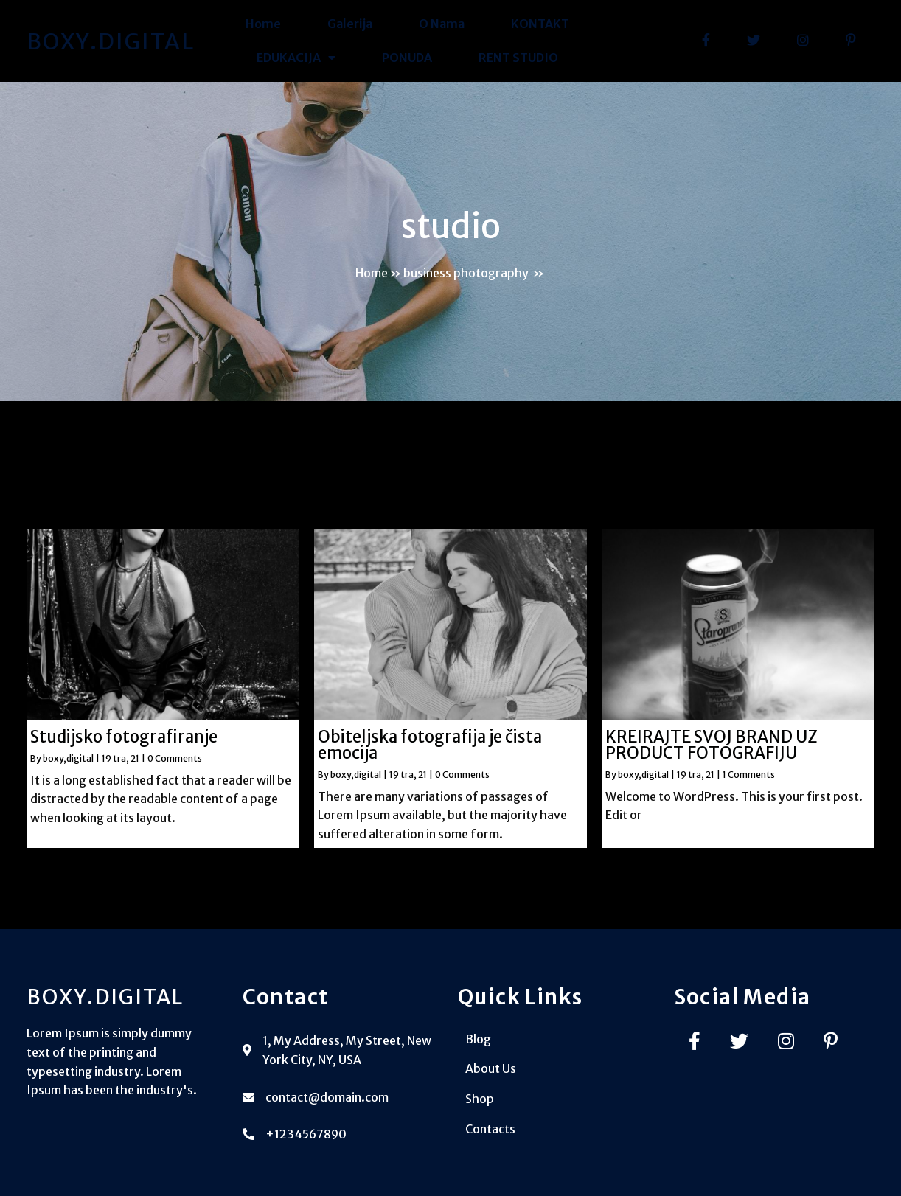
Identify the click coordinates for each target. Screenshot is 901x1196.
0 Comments (174, 758)
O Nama (442, 23)
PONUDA (407, 57)
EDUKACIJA (296, 58)
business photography (466, 272)
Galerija (349, 23)
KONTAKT (540, 23)
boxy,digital (68, 758)
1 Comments (749, 774)
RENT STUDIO (518, 57)
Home (263, 23)
